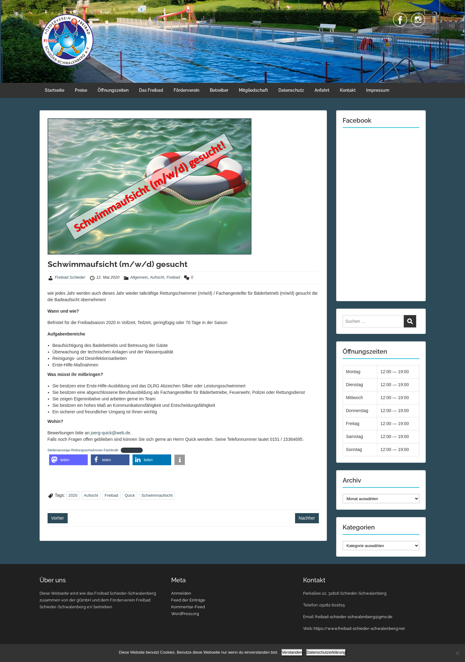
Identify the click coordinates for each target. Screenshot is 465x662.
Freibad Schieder (70, 277)
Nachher (307, 518)
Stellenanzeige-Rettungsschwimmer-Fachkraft (83, 450)
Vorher (57, 518)
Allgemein (139, 277)
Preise (81, 90)
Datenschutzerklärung (325, 652)
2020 (73, 495)
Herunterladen (132, 450)
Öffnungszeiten (113, 90)
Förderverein (186, 90)
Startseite (54, 90)
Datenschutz (291, 90)
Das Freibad (151, 90)
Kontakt (348, 90)
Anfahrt (322, 90)
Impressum (377, 90)
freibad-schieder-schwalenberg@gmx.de (353, 616)
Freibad (173, 277)
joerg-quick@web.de (110, 432)
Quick (130, 495)
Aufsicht (157, 277)
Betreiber (219, 90)
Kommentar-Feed (188, 607)
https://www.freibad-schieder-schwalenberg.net (359, 628)
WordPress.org (185, 613)
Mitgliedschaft (253, 90)
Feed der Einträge (188, 600)
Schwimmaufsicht (157, 495)
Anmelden (181, 593)
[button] (68, 459)
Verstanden (292, 652)
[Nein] (457, 653)
